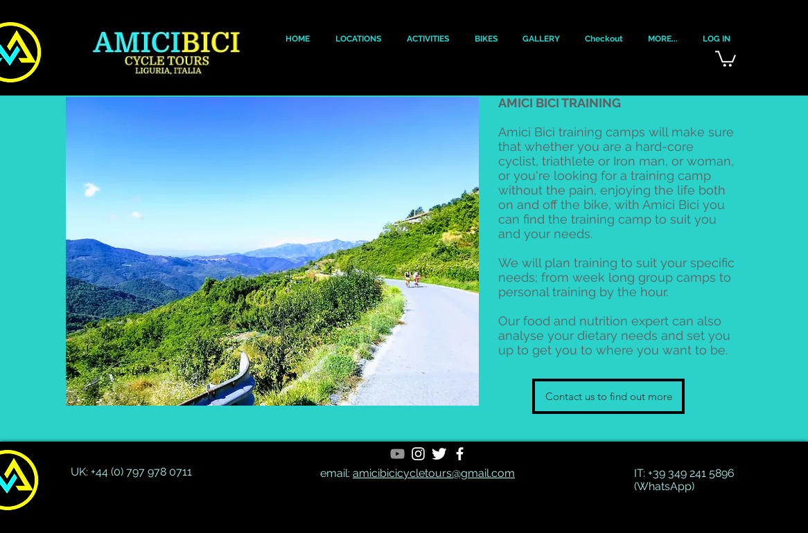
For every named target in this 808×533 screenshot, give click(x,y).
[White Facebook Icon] (459, 453)
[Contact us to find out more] (608, 396)
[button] (297, 39)
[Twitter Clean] (439, 453)
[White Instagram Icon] (418, 453)
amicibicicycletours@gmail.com (434, 473)
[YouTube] (397, 453)
